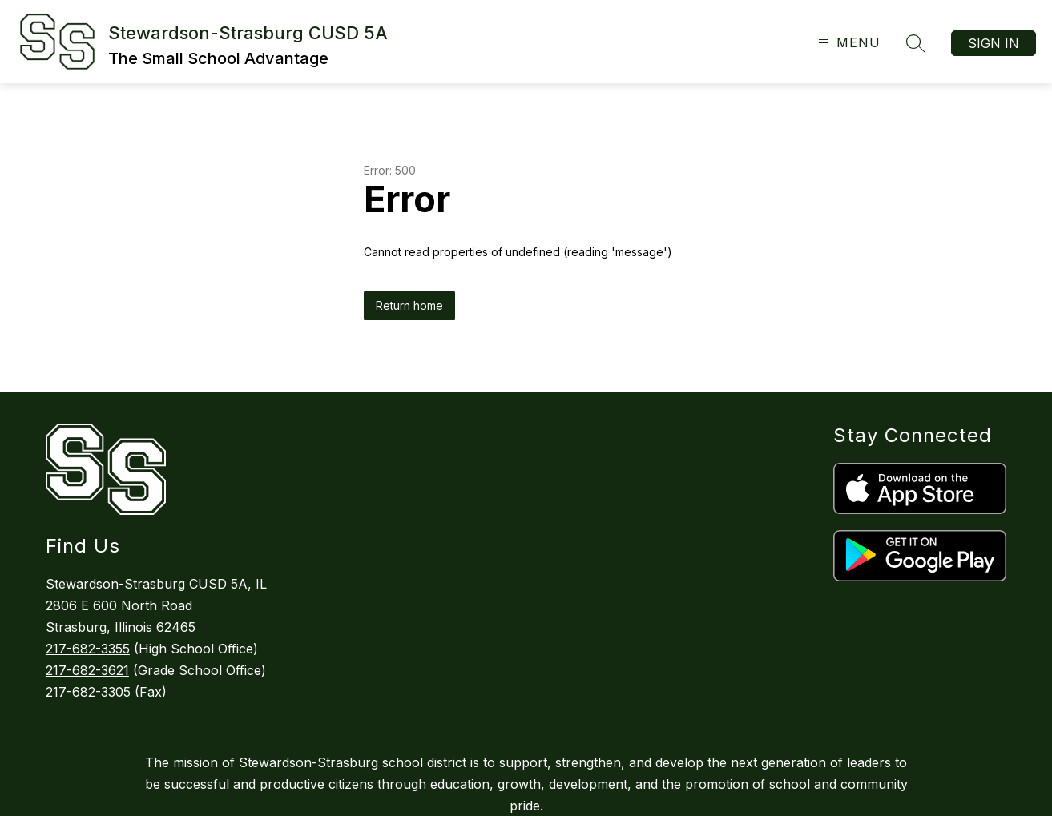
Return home (409, 305)
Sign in (993, 43)
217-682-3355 (88, 649)
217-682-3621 (87, 670)
